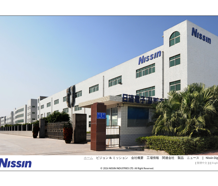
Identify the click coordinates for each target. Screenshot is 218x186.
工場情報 (153, 158)
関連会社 (168, 158)
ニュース (193, 158)
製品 (181, 158)
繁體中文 (202, 162)
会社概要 (137, 158)
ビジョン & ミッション (112, 158)
